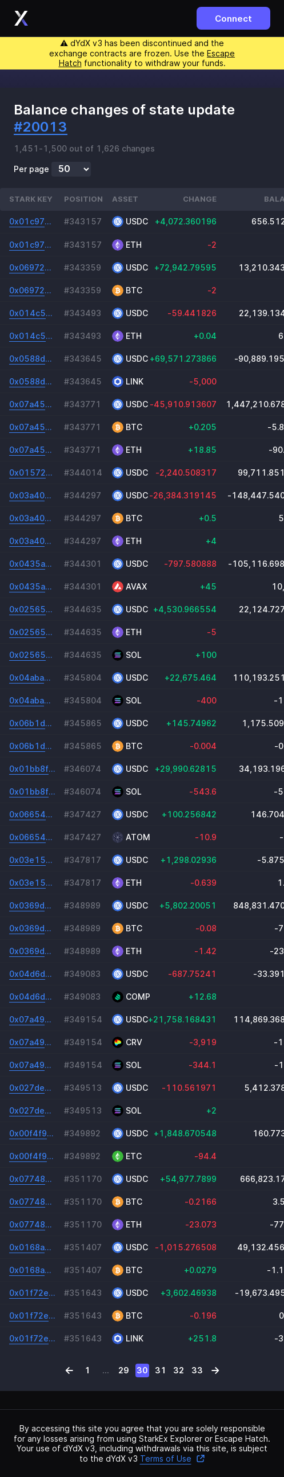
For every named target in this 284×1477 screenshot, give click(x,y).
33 (197, 1370)
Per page (31, 169)
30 (142, 1370)
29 (123, 1370)
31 (160, 1370)
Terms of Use (172, 1458)
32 (178, 1370)
